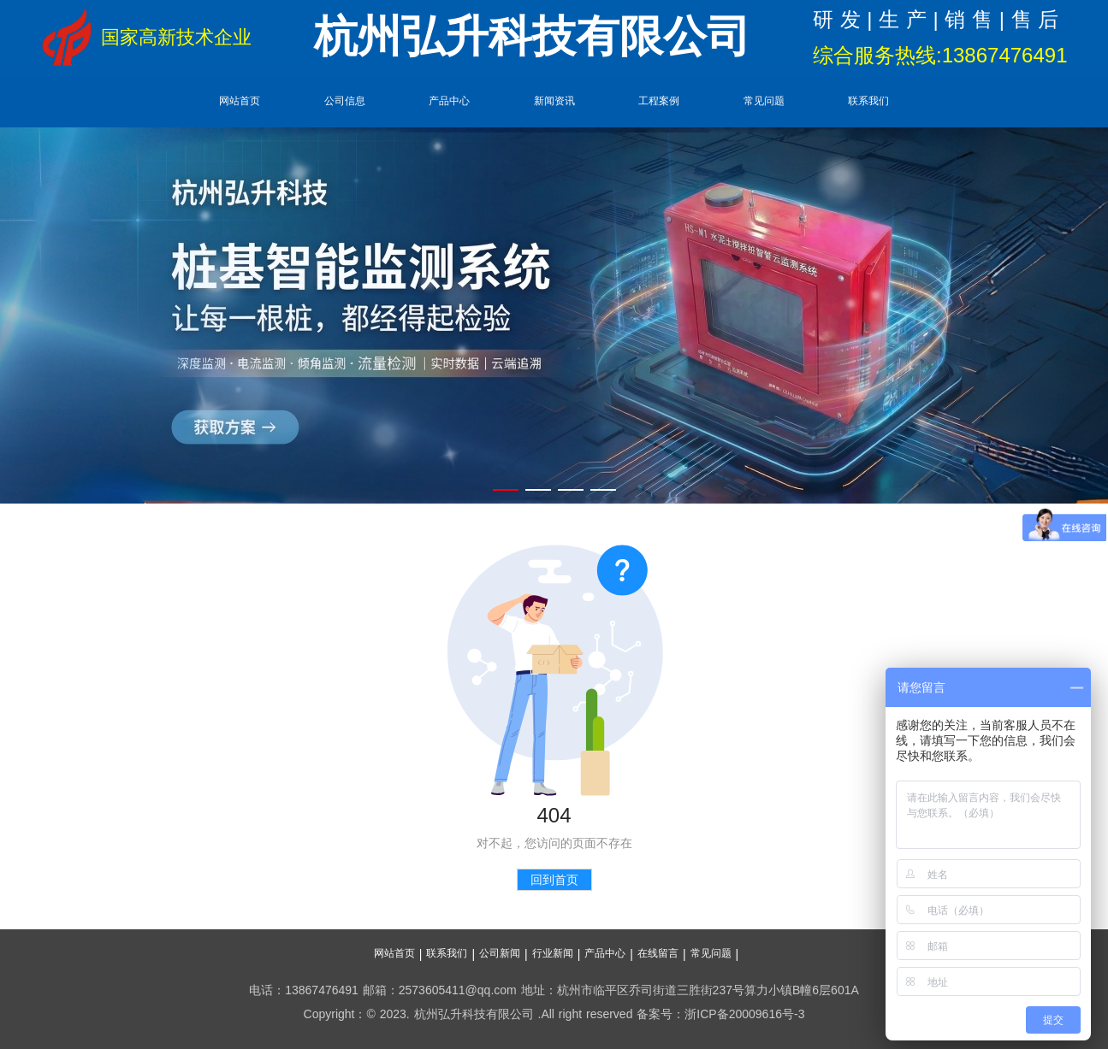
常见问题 (764, 101)
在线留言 (657, 953)
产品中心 (449, 101)
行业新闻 (552, 953)
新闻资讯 (554, 101)
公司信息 (344, 101)
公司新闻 (499, 953)
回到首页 (554, 880)
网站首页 (239, 101)
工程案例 (658, 101)
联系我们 (868, 101)
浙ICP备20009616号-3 (744, 1014)
